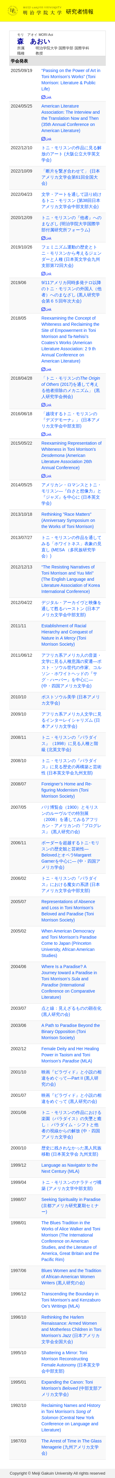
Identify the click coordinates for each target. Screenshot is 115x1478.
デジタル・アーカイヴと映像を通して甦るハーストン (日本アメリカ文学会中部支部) (71, 608)
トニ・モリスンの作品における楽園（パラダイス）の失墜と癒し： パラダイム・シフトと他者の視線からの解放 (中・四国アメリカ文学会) (71, 1124)
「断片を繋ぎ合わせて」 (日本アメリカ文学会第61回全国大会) (70, 177)
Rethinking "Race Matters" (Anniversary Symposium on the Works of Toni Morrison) (68, 520)
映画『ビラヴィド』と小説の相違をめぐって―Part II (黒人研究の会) (71, 1078)
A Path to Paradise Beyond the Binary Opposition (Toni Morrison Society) (70, 1031)
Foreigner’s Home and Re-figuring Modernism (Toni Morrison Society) (66, 790)
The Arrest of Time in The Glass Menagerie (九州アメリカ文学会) (71, 1447)
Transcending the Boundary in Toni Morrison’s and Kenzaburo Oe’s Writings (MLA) (71, 1300)
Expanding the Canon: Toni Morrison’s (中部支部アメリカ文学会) (71, 1388)
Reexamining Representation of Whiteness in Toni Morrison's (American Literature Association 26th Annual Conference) (71, 455)
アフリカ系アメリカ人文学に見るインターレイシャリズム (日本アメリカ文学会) (71, 720)
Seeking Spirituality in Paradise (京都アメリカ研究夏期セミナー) (71, 1205)
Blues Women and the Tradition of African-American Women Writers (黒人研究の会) (71, 1276)
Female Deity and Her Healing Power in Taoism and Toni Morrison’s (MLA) (70, 1054)
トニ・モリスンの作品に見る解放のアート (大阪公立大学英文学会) (71, 153)
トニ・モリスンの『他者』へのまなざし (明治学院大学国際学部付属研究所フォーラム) (71, 223)
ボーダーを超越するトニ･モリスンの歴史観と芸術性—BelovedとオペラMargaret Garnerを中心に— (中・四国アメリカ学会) (70, 855)
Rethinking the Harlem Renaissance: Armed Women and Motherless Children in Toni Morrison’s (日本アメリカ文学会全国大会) (71, 1329)
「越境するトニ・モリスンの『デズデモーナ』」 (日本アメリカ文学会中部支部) (70, 419)
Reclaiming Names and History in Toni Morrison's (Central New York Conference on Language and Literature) (70, 1417)
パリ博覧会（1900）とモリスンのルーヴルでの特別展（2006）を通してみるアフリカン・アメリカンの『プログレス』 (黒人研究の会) (71, 819)
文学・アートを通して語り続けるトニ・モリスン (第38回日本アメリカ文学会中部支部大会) (71, 200)
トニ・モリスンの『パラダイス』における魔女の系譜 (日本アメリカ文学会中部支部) (70, 884)
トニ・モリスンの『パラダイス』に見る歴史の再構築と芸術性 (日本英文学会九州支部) (71, 766)
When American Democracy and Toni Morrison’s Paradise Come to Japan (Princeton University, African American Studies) (69, 943)
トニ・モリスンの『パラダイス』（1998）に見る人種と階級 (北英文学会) (69, 743)
